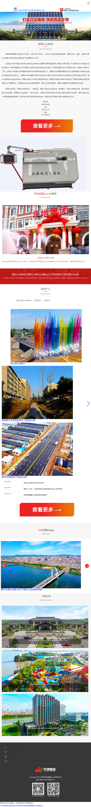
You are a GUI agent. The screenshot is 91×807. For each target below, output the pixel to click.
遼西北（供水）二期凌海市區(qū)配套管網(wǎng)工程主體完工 (43, 489)
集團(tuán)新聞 (8, 300)
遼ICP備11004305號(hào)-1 (45, 780)
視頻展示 (37, 300)
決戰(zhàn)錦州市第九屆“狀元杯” (34, 483)
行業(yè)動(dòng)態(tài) (24, 300)
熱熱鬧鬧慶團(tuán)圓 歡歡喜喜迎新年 (35, 495)
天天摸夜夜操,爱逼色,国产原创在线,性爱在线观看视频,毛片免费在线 (21, 806)
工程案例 (46, 300)
